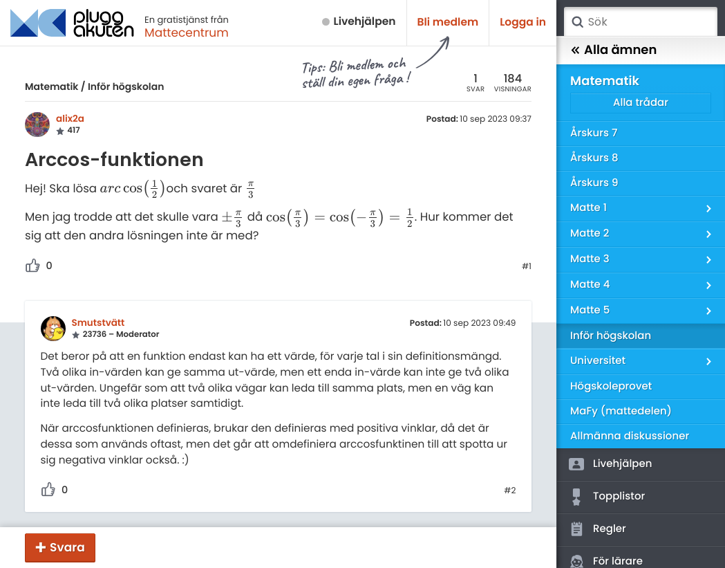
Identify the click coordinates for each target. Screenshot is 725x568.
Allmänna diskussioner (629, 436)
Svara (67, 547)
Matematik (51, 86)
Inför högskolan (126, 86)
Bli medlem (448, 22)
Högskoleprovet (611, 386)
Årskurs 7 (593, 133)
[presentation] (133, 188)
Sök (577, 22)
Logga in (523, 22)
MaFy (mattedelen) (621, 411)
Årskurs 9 (594, 183)
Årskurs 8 (594, 158)
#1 (526, 267)
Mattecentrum (186, 32)
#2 (510, 491)
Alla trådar (640, 102)
